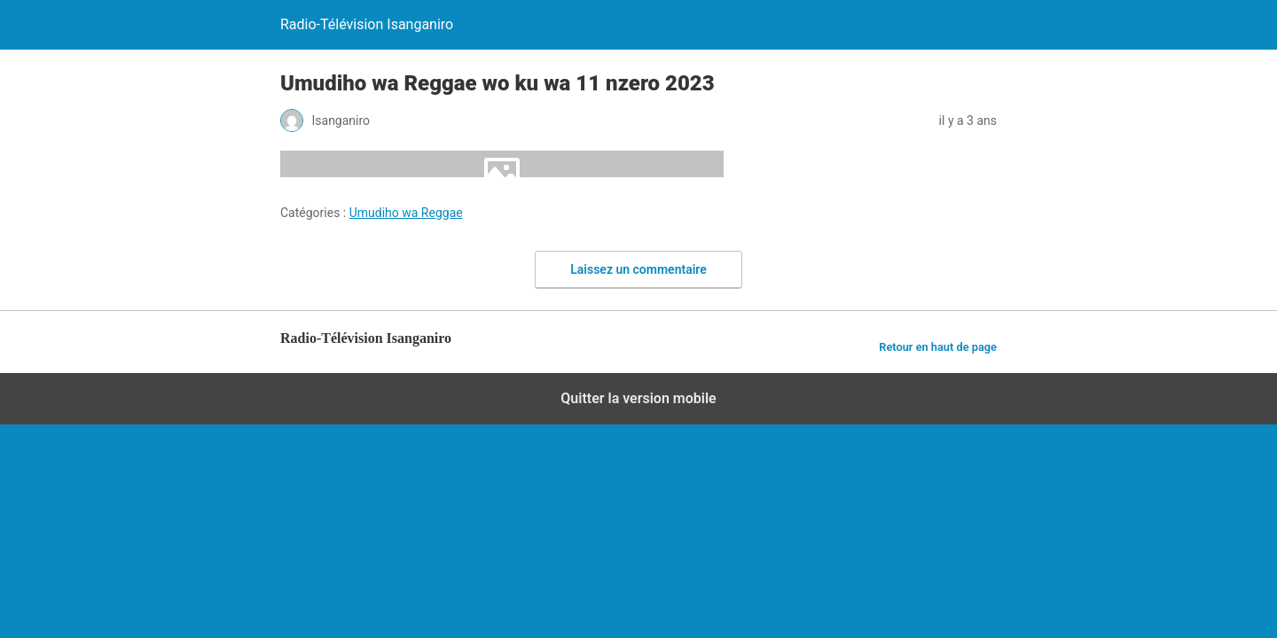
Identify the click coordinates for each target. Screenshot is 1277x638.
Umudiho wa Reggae (406, 213)
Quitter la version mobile (638, 398)
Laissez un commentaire (638, 269)
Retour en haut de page (938, 347)
